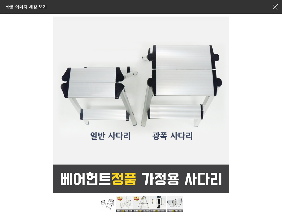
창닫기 (275, 7)
